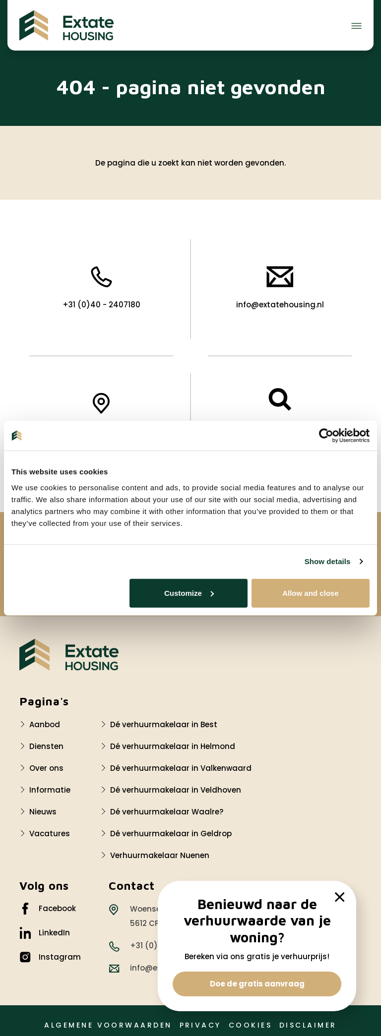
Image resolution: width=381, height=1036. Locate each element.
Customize (189, 592)
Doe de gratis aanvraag (257, 983)
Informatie (49, 790)
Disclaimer (308, 1025)
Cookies (250, 1025)
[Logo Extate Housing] (69, 654)
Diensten (46, 746)
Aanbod (44, 724)
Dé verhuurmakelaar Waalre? (166, 811)
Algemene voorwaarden (108, 1025)
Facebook (47, 909)
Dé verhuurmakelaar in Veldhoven (175, 790)
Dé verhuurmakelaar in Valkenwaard (181, 768)
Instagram (50, 957)
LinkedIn (44, 933)
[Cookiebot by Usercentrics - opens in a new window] (326, 435)
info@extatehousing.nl (280, 288)
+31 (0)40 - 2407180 (101, 288)
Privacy (200, 1025)
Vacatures (49, 833)
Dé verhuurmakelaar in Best (163, 724)
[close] (340, 897)
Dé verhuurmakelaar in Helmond (172, 746)
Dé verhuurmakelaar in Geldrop (171, 833)
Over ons (46, 768)
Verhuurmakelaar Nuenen (159, 855)
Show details (328, 561)
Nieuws (43, 811)
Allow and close (310, 592)
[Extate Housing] (66, 25)
